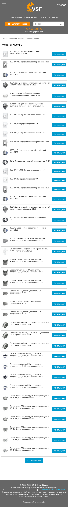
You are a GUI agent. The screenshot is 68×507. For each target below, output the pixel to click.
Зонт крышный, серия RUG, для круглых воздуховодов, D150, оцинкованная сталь (26, 376)
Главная (5, 39)
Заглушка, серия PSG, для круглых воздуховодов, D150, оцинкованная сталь (29, 344)
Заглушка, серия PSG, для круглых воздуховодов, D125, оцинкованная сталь (29, 334)
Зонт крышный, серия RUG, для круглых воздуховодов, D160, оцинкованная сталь (26, 386)
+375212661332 (59, 490)
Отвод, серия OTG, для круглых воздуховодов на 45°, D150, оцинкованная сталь (29, 418)
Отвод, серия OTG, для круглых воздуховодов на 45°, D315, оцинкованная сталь (29, 428)
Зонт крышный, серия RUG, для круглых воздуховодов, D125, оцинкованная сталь (26, 365)
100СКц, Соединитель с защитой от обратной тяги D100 (28, 73)
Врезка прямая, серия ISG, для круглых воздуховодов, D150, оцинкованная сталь (26, 281)
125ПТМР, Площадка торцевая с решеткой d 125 (29, 142)
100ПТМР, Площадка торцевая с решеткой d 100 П (29, 63)
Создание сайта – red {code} (34, 502)
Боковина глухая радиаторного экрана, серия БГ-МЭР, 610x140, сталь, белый (30, 250)
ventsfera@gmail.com (34, 31)
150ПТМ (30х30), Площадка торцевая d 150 (27, 170)
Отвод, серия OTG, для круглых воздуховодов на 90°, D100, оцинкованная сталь (29, 439)
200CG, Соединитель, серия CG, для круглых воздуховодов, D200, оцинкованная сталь (27, 239)
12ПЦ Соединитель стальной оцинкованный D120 (30, 161)
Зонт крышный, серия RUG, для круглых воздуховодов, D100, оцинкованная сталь (26, 355)
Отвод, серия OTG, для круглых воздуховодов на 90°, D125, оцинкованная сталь (29, 449)
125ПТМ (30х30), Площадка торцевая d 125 (27, 133)
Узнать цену (59, 54)
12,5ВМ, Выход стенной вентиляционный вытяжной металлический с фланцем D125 (27, 105)
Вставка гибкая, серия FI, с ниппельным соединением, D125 (25, 302)
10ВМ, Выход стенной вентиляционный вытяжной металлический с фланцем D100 (30, 84)
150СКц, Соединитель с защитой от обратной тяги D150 (28, 197)
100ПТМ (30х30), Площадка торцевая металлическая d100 (25, 52)
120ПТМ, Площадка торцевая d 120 (24, 124)
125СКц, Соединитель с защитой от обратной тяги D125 (28, 151)
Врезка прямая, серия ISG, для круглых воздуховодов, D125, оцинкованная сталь (26, 271)
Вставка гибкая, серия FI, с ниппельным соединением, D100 (25, 292)
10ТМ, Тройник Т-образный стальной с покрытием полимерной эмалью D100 (25, 94)
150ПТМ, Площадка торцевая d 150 (24, 179)
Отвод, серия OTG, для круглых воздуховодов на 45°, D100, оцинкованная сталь (29, 397)
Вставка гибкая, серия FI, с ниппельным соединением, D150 (25, 313)
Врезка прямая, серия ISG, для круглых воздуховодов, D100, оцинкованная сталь (26, 260)
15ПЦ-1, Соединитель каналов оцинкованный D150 (28, 218)
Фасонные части (17, 39)
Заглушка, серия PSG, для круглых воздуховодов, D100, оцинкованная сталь (29, 323)
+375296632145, (47, 490)
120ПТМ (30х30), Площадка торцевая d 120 (27, 115)
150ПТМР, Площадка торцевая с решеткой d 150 (29, 188)
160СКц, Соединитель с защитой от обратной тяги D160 (28, 229)
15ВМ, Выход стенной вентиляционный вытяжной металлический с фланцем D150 (30, 208)
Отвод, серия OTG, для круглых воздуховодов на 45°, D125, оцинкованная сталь (29, 407)
